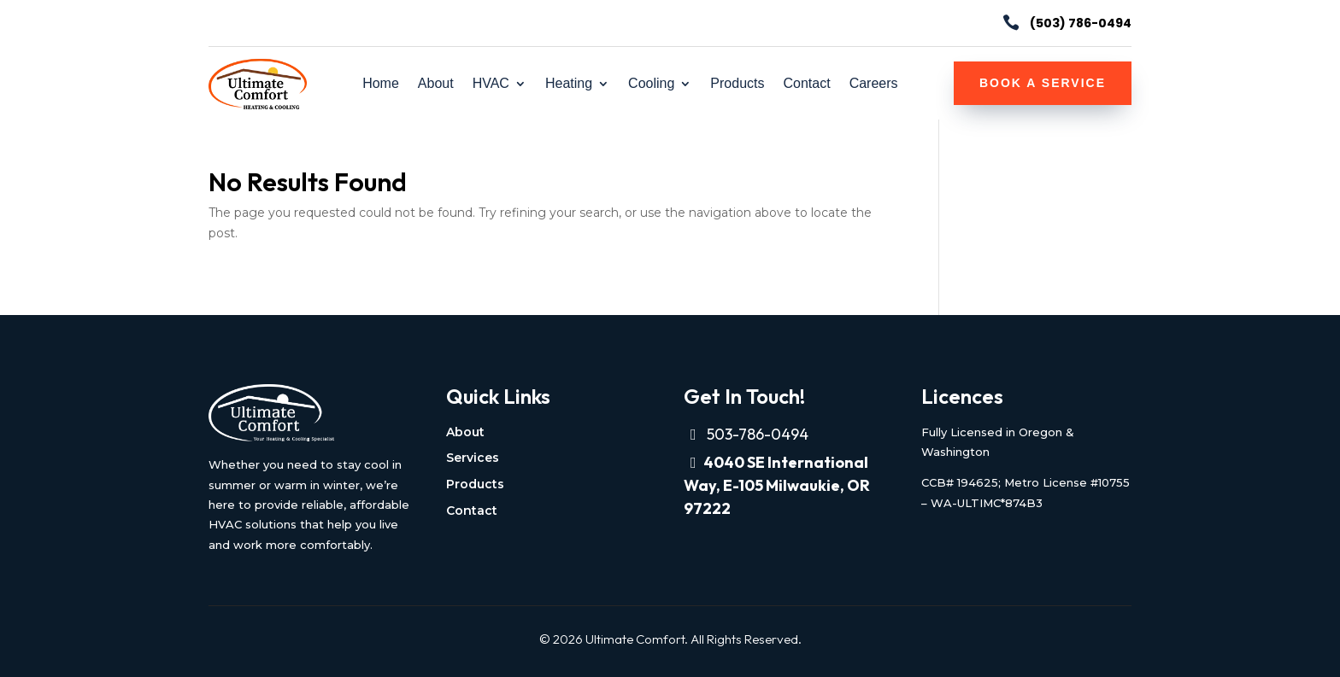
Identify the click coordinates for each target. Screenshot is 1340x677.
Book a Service (1042, 83)
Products (737, 84)
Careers (873, 84)
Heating (568, 84)
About (436, 84)
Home (380, 84)
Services (472, 457)
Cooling (651, 84)
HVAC (491, 84)
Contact (806, 84)
